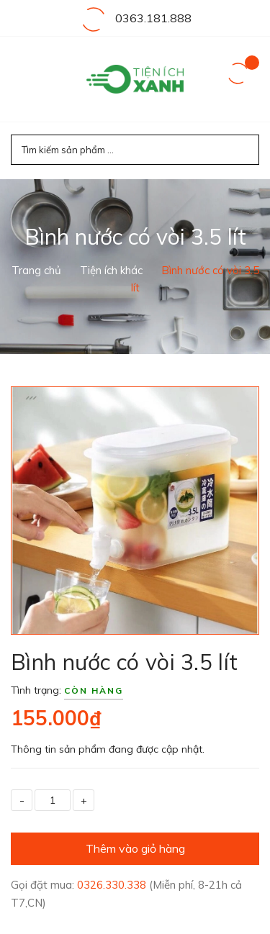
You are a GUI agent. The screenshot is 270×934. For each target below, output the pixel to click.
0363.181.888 (153, 18)
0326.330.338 (113, 885)
